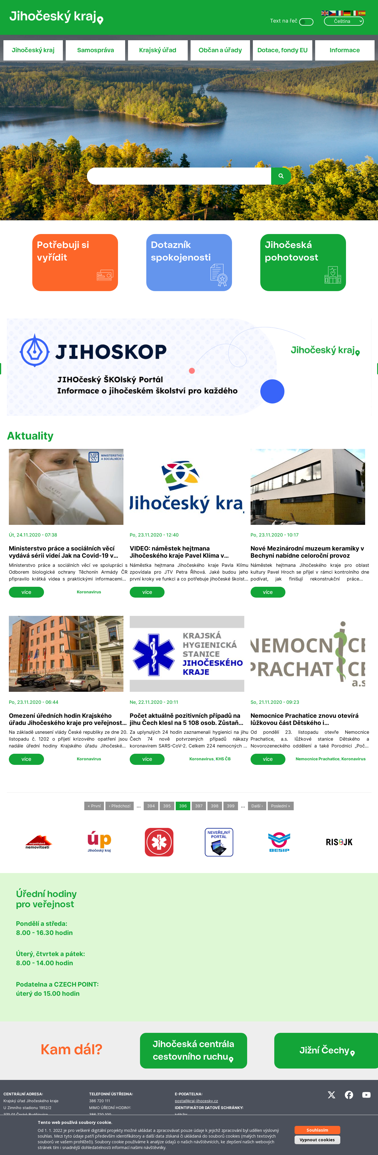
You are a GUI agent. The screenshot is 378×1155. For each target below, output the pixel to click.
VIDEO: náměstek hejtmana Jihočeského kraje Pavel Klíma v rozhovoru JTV (177, 555)
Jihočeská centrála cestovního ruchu (178, 1051)
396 (183, 806)
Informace (345, 50)
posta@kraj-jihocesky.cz (196, 1101)
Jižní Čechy (291, 1050)
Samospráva (95, 50)
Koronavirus (89, 591)
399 (231, 806)
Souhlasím (317, 1130)
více (26, 592)
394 (151, 806)
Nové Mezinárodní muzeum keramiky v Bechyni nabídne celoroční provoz (307, 552)
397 (199, 806)
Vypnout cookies (317, 1139)
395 (167, 806)
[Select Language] (343, 21)
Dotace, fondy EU (282, 50)
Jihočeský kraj (33, 50)
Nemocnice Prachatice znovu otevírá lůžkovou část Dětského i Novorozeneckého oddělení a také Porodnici (305, 726)
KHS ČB (223, 758)
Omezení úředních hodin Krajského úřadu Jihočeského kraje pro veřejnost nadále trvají (65, 722)
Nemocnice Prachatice (317, 758)
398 (215, 806)
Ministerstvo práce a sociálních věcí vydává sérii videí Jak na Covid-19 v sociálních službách (62, 555)
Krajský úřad (157, 50)
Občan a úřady (220, 50)
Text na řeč (283, 21)
